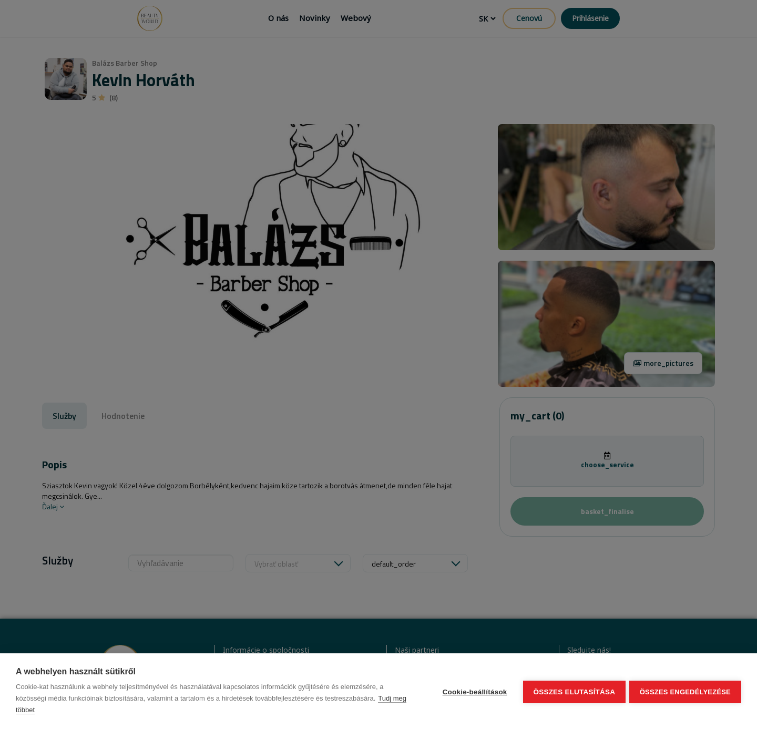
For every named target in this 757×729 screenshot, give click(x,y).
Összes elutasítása (572, 691)
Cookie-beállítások (473, 691)
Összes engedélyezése (685, 691)
